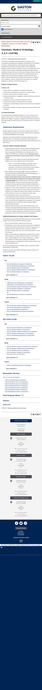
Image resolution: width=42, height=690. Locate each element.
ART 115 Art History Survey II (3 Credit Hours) (16, 383)
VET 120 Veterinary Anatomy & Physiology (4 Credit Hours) (21, 286)
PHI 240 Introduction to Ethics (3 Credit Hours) (16, 391)
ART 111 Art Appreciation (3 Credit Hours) (15, 379)
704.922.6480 (21, 430)
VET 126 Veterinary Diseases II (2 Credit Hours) (18, 352)
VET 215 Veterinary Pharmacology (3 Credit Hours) (19, 327)
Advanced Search (5, 33)
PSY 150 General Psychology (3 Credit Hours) (18, 290)
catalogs (5, 545)
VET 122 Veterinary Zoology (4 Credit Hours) (18, 267)
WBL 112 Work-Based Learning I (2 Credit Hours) (19, 365)
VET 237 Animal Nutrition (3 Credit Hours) (17, 309)
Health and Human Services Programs (17, 58)
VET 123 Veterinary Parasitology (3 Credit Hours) (19, 288)
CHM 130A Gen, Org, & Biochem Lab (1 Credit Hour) (20, 284)
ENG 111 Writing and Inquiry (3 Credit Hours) (18, 271)
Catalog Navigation (7, 37)
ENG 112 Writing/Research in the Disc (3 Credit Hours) (20, 311)
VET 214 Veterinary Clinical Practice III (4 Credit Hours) (20, 348)
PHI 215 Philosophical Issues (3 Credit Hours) (16, 389)
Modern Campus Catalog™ (34, 545)
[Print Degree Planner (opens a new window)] (31, 42)
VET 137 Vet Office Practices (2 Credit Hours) (18, 350)
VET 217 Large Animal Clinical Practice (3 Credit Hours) (21, 335)
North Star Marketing (21, 541)
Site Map (21, 531)
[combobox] (21, 15)
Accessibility (21, 534)
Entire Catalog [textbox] (5, 22)
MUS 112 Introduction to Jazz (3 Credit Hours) (16, 387)
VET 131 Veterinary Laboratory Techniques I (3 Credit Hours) (22, 305)
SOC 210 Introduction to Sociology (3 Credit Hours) (19, 294)
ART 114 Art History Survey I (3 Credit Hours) (16, 381)
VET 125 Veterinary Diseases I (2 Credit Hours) (18, 329)
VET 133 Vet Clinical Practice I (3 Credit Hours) (18, 307)
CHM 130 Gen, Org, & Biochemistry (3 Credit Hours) (20, 282)
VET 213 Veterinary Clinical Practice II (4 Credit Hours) (20, 333)
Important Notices (21, 528)
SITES (32, 2)
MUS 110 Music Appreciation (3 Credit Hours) (16, 385)
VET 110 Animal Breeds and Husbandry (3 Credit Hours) (20, 265)
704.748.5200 (21, 465)
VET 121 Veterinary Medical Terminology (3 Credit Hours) (21, 269)
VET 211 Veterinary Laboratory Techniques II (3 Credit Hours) (22, 331)
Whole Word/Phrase (8, 29)
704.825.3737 (21, 486)
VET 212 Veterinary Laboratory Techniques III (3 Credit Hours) (22, 346)
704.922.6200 (21, 444)
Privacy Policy (20, 533)
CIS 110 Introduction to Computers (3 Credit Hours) (19, 264)
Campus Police (21, 426)
